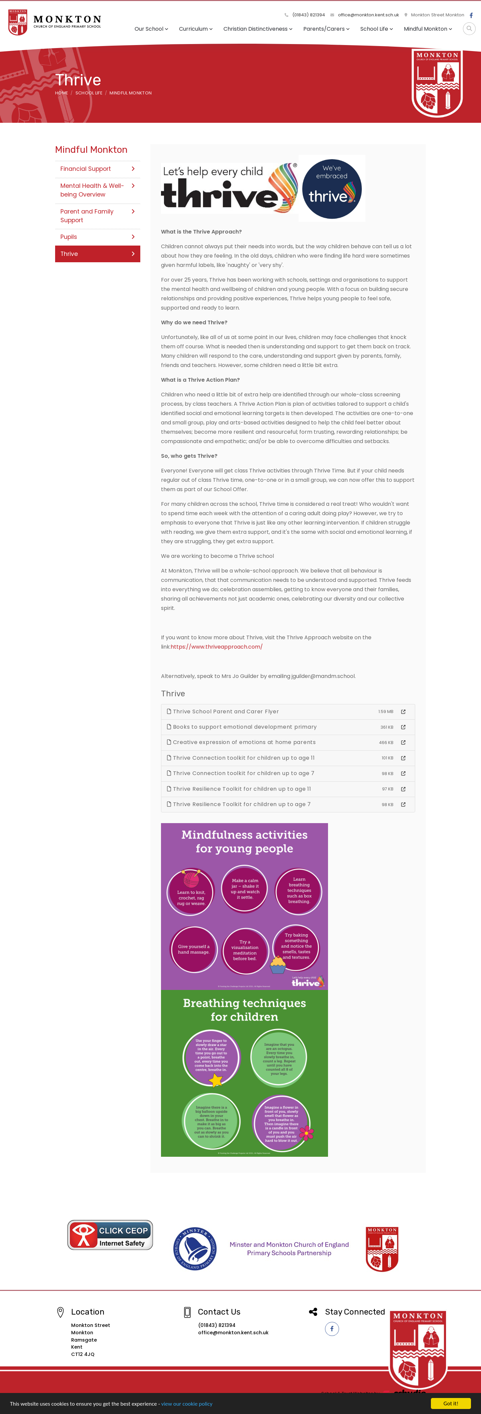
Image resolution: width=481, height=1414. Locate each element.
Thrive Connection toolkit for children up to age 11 (241, 758)
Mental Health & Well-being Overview (97, 190)
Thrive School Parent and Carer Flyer (223, 711)
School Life (376, 29)
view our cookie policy (186, 1405)
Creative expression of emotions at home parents (241, 742)
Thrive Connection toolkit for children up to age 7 (241, 773)
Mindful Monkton (428, 29)
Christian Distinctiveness (258, 29)
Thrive (97, 254)
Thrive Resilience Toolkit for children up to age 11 (239, 789)
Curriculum (196, 29)
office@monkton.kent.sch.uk (364, 15)
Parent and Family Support (97, 216)
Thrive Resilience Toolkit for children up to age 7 (239, 804)
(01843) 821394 (305, 15)
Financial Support (97, 169)
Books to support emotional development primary (242, 727)
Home (61, 93)
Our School (151, 29)
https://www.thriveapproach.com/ (217, 647)
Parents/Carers (326, 29)
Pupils (97, 237)
